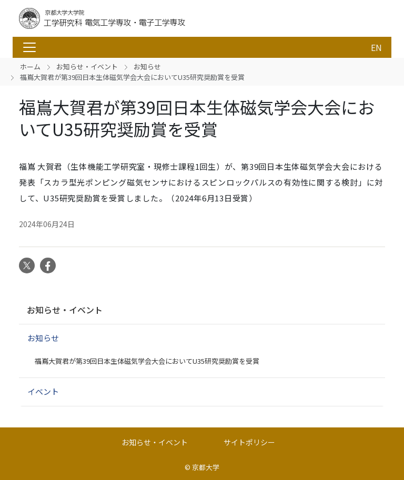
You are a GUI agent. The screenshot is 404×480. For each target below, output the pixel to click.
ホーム (30, 67)
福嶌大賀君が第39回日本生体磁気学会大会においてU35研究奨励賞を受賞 (147, 361)
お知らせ (147, 67)
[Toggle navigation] (29, 47)
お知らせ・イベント (87, 67)
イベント (43, 391)
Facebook (48, 265)
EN (376, 47)
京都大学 (205, 467)
